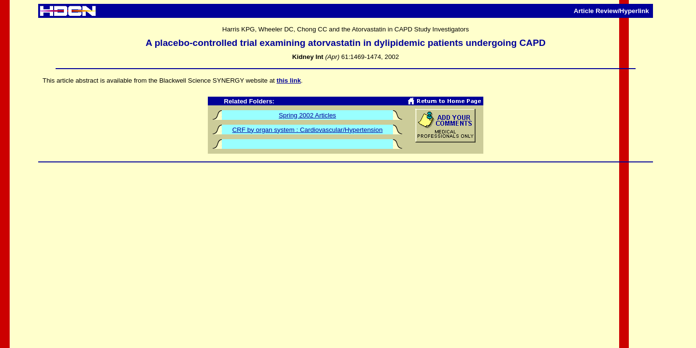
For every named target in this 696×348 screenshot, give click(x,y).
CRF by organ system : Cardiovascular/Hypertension (307, 129)
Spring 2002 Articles (307, 115)
